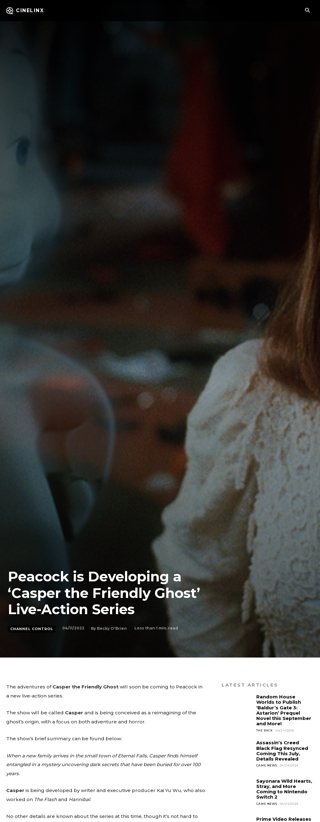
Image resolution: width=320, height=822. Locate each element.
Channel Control (32, 629)
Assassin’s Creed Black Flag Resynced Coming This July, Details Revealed (282, 751)
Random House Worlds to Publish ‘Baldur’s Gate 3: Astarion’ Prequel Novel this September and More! (283, 710)
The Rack (264, 730)
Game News (266, 765)
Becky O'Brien (112, 628)
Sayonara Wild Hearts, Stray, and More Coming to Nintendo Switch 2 (284, 789)
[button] (307, 10)
